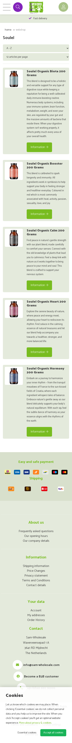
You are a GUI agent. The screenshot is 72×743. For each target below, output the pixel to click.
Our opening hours (36, 536)
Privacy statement (36, 575)
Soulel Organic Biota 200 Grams (46, 73)
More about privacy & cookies (35, 723)
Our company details (36, 540)
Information (39, 147)
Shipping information (36, 566)
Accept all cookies (53, 733)
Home (8, 30)
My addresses (36, 615)
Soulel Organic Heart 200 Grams (46, 303)
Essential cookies (27, 733)
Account (36, 610)
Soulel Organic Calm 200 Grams (46, 232)
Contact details (36, 585)
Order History (36, 620)
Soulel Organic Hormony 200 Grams (45, 370)
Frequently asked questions (36, 531)
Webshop (21, 30)
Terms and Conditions (36, 580)
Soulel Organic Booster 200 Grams (45, 165)
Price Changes (36, 570)
